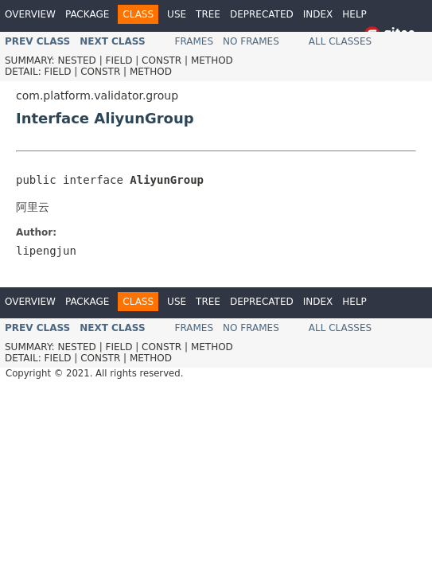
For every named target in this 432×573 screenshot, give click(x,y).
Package (87, 14)
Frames (194, 41)
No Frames (251, 41)
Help (354, 14)
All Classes (340, 41)
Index (318, 14)
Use (176, 14)
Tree (208, 14)
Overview (30, 14)
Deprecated (262, 14)
